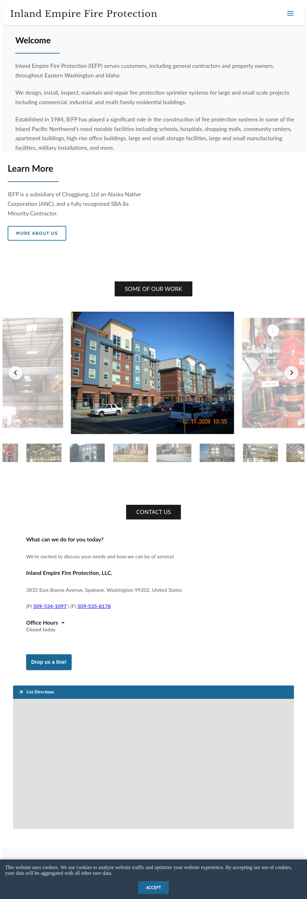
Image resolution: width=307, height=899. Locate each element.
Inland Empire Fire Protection (83, 13)
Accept (153, 887)
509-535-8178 (94, 606)
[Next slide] (291, 373)
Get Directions (36, 692)
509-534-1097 (50, 606)
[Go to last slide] (16, 373)
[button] (43, 453)
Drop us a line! (49, 662)
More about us (37, 233)
